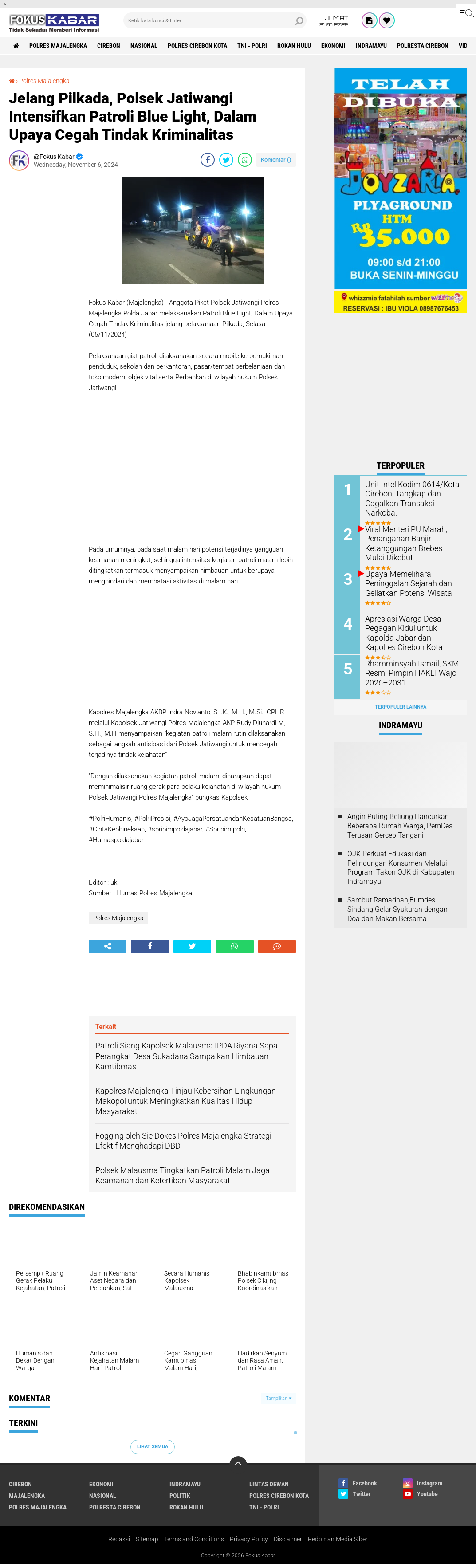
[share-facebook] (208, 160)
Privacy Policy (249, 1539)
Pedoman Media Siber (338, 1539)
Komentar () (276, 159)
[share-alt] (107, 946)
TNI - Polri (252, 45)
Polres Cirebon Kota (197, 45)
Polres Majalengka (58, 45)
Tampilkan (278, 1398)
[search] (215, 20)
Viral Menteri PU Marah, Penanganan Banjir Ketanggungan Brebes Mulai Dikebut (409, 543)
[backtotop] (238, 1465)
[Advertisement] (44, 310)
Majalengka (27, 1495)
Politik (179, 1495)
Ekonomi (333, 45)
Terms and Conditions (194, 1539)
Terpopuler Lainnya (400, 707)
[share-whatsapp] (245, 160)
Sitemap (147, 1539)
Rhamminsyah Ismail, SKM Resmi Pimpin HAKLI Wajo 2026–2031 (407, 672)
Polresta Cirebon (422, 45)
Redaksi (119, 1539)
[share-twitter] (226, 160)
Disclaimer (288, 1539)
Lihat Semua (152, 1447)
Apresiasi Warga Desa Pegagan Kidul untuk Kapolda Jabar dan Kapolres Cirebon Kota (411, 632)
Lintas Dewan (269, 1484)
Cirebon (108, 45)
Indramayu (371, 45)
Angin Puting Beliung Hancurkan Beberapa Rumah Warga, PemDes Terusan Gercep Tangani (399, 825)
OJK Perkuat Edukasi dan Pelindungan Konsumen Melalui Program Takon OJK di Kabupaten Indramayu (400, 868)
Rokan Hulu (294, 45)
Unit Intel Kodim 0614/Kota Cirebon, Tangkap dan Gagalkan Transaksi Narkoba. (411, 493)
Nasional (143, 45)
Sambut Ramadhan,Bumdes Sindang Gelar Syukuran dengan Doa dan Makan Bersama (397, 909)
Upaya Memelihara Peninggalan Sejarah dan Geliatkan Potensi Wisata (404, 583)
